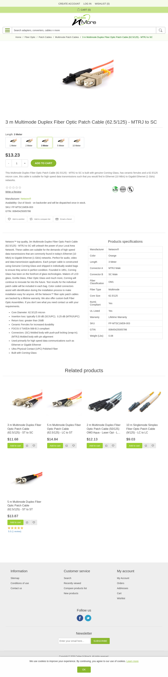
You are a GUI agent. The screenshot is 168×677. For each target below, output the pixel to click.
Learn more (132, 661)
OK (84, 669)
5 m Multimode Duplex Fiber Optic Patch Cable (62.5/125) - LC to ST (64, 429)
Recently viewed (72, 583)
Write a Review (13, 191)
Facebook (80, 618)
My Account (123, 578)
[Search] (160, 30)
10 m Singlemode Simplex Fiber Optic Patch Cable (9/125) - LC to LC (142, 429)
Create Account (69, 3)
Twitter (88, 618)
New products (71, 593)
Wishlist (121, 598)
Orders (120, 583)
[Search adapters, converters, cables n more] (84, 30)
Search (67, 578)
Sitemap (15, 578)
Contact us (16, 588)
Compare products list (75, 588)
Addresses (122, 588)
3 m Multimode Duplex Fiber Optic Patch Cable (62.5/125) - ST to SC (24, 429)
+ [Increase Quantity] (25, 163)
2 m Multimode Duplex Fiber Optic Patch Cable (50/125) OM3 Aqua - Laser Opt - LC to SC (104, 429)
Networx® (26, 198)
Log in (87, 3)
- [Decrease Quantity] (8, 163)
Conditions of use (20, 583)
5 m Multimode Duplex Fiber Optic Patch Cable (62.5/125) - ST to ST (24, 505)
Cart (119, 593)
